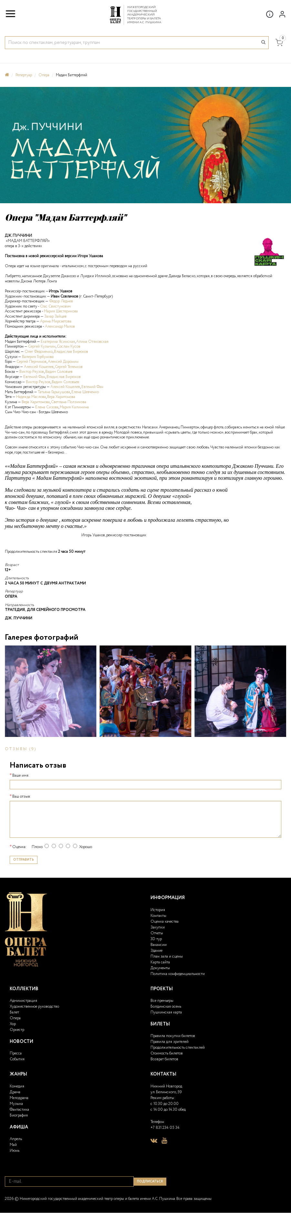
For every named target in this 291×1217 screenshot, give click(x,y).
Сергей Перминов (31, 361)
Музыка (16, 1104)
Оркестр (17, 1030)
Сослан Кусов (68, 346)
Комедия (17, 1086)
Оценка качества (165, 921)
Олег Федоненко (39, 351)
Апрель (16, 1139)
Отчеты (157, 933)
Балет (14, 1012)
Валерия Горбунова (37, 357)
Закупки (158, 927)
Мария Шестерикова (61, 311)
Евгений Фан (34, 377)
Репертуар (24, 75)
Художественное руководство (34, 1006)
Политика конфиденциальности (178, 974)
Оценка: (19, 847)
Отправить (23, 859)
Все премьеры (162, 1000)
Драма (15, 1092)
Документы (160, 968)
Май (13, 1145)
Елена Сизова (46, 407)
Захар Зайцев (55, 316)
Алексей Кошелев (39, 367)
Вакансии (159, 945)
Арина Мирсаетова (55, 321)
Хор (13, 1024)
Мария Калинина (74, 407)
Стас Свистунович (55, 306)
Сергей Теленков (69, 367)
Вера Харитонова (61, 397)
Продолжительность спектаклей (178, 1047)
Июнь (14, 1150)
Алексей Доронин (63, 361)
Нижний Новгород (166, 1086)
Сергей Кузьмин (42, 346)
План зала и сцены (167, 956)
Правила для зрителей (170, 1041)
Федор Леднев (61, 301)
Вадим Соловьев (59, 371)
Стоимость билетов (167, 1053)
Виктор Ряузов (31, 371)
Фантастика (19, 1109)
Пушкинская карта (166, 1012)
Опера (43, 75)
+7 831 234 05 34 (165, 1127)
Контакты (158, 915)
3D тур (156, 939)
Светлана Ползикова (68, 402)
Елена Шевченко (85, 392)
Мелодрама (19, 1098)
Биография (19, 1115)
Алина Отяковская (92, 341)
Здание (156, 950)
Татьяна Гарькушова (54, 392)
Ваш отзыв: (21, 796)
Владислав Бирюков (71, 351)
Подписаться (150, 1181)
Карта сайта (160, 962)
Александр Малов (60, 326)
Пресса (16, 1053)
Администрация (23, 1000)
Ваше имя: (21, 775)
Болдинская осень (166, 1006)
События (17, 1059)
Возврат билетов (164, 1059)
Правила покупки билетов (173, 1036)
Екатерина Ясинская (58, 341)
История (158, 910)
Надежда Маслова (31, 397)
